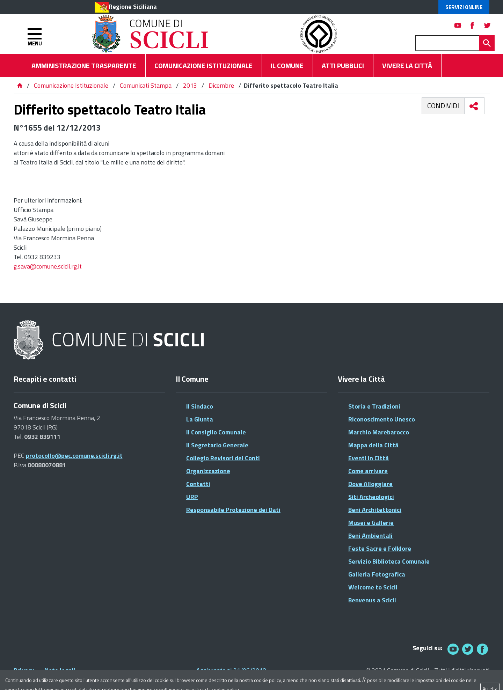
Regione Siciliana (133, 6)
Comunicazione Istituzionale (71, 85)
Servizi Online (463, 7)
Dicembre (221, 85)
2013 (190, 85)
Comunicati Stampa (146, 85)
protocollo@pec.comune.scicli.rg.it (74, 455)
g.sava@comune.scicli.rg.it (48, 266)
